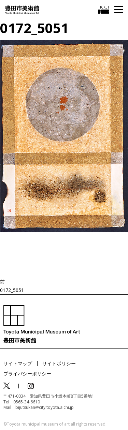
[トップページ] (22, 9)
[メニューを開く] (118, 10)
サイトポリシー (59, 363)
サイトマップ (17, 363)
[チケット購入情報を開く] (103, 9)
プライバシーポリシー (27, 373)
